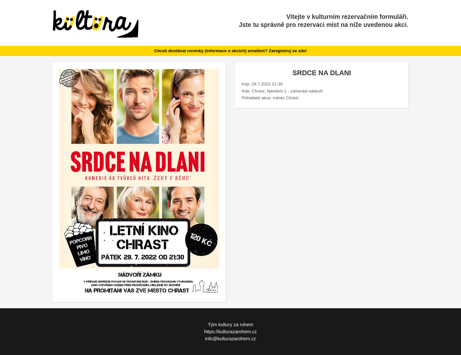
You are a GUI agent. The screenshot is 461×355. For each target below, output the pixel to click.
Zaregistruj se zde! (288, 50)
